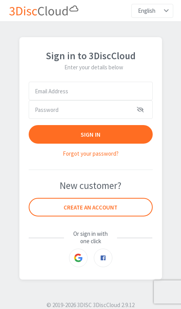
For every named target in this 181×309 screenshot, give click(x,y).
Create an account (90, 207)
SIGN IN (90, 134)
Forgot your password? (91, 153)
